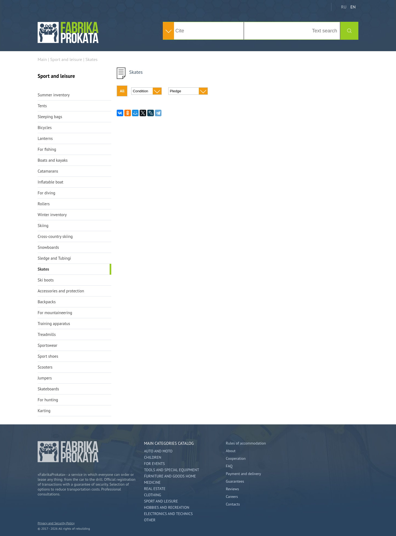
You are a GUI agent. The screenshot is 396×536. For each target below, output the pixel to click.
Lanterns (45, 138)
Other (149, 519)
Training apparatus (54, 323)
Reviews (232, 488)
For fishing (47, 149)
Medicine (152, 482)
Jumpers (45, 378)
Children (152, 457)
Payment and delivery (243, 473)
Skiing (43, 225)
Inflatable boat (50, 182)
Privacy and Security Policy (56, 523)
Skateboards (48, 388)
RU (343, 7)
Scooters (45, 367)
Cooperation (236, 458)
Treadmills (47, 334)
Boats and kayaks (53, 160)
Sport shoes (48, 356)
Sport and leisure (161, 501)
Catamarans (48, 171)
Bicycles (45, 127)
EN (353, 7)
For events (154, 463)
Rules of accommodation (246, 443)
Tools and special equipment (171, 469)
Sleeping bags (50, 116)
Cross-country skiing (55, 236)
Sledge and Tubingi (54, 258)
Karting (44, 410)
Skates (43, 269)
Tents (42, 105)
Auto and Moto (158, 451)
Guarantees (235, 481)
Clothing (152, 494)
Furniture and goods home (170, 476)
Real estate (155, 488)
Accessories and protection (61, 290)
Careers (232, 496)
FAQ (229, 466)
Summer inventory (54, 94)
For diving (46, 192)
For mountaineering (55, 312)
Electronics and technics (168, 513)
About (231, 450)
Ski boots (46, 280)
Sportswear (47, 345)
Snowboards (48, 247)
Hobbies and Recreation (166, 507)
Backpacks (47, 301)
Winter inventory (52, 214)
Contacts (233, 504)
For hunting (48, 399)
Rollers (44, 203)
